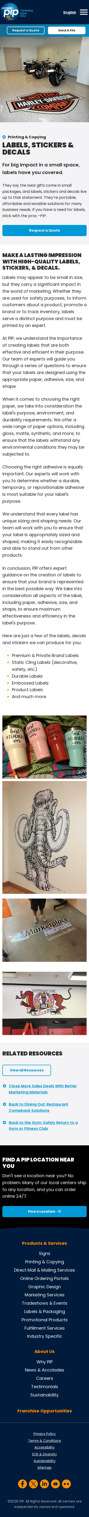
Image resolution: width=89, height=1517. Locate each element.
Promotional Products (45, 1320)
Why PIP (45, 1362)
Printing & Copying (27, 137)
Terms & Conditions (44, 1440)
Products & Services (44, 1243)
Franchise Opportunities (44, 1411)
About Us (44, 1351)
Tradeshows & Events (44, 1303)
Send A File (66, 30)
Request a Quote (25, 30)
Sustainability (44, 1395)
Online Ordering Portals (44, 1278)
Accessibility (44, 1447)
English (69, 12)
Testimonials (44, 1387)
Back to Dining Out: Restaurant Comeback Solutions (38, 1107)
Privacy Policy (44, 1433)
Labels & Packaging (44, 1311)
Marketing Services (45, 1295)
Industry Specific (44, 1336)
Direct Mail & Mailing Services (44, 1270)
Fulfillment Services (44, 1328)
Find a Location (41, 1211)
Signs (44, 1253)
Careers (44, 1378)
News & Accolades (44, 1370)
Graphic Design (44, 1287)
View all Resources (27, 1070)
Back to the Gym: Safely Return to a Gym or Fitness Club (43, 1126)
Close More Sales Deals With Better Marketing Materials (43, 1089)
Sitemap (44, 1467)
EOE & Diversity (44, 1454)
